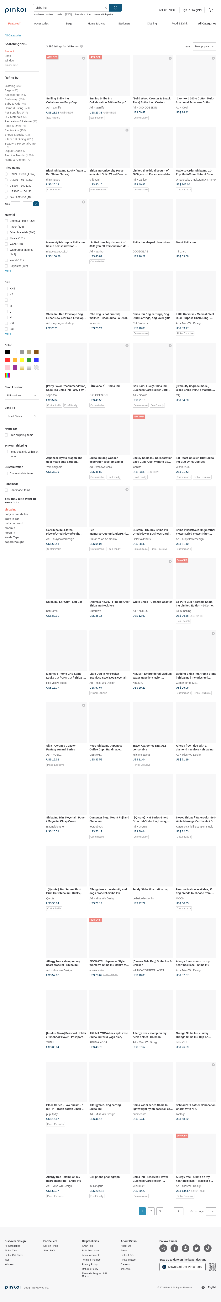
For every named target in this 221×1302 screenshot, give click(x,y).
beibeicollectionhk (143, 898)
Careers (125, 1264)
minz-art (181, 251)
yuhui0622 (139, 1185)
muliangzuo (96, 1185)
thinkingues (53, 179)
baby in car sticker (16, 514)
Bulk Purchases (90, 1250)
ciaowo (143, 395)
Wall (7, 1259)
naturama (52, 610)
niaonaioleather (55, 826)
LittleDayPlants (142, 538)
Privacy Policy (90, 1264)
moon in (10, 532)
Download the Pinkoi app (182, 1267)
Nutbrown (95, 610)
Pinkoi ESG (127, 1255)
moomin (10, 528)
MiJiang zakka (141, 754)
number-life (139, 1114)
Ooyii (185, 107)
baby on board (14, 523)
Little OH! (181, 1042)
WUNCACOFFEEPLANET (148, 970)
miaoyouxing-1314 (57, 251)
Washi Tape (12, 537)
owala (59, 14)
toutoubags (96, 826)
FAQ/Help (87, 1246)
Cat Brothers (140, 323)
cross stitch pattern (104, 14)
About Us (126, 1246)
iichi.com (126, 1269)
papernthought (14, 541)
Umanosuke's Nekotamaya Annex (196, 179)
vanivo (143, 179)
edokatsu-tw (96, 970)
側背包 (68, 14)
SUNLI (50, 1042)
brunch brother (83, 14)
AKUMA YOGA (98, 1042)
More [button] (8, 270)
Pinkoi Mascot (128, 1259)
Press (124, 1250)
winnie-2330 (183, 466)
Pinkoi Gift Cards (14, 1255)
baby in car (12, 518)
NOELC (143, 610)
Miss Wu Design (192, 323)
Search (115, 7)
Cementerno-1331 (187, 682)
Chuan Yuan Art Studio (103, 538)
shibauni (94, 179)
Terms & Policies (91, 1259)
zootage (181, 1114)
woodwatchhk (104, 466)
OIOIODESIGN (148, 107)
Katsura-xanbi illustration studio (194, 826)
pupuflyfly (52, 1114)
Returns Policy (90, 1269)
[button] (36, 203)
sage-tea (51, 395)
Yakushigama (54, 466)
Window (9, 60)
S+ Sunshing (183, 610)
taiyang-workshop (63, 323)
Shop (8, 55)
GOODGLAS (140, 251)
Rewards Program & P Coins (94, 1275)
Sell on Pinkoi (167, 9)
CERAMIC (95, 754)
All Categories (13, 35)
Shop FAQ (49, 1250)
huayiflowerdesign (63, 538)
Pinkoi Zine (11, 65)
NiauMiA (138, 682)
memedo (94, 323)
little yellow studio (56, 682)
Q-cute (143, 826)
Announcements (91, 1255)
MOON (180, 898)
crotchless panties (43, 14)
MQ (178, 395)
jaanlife (56, 107)
